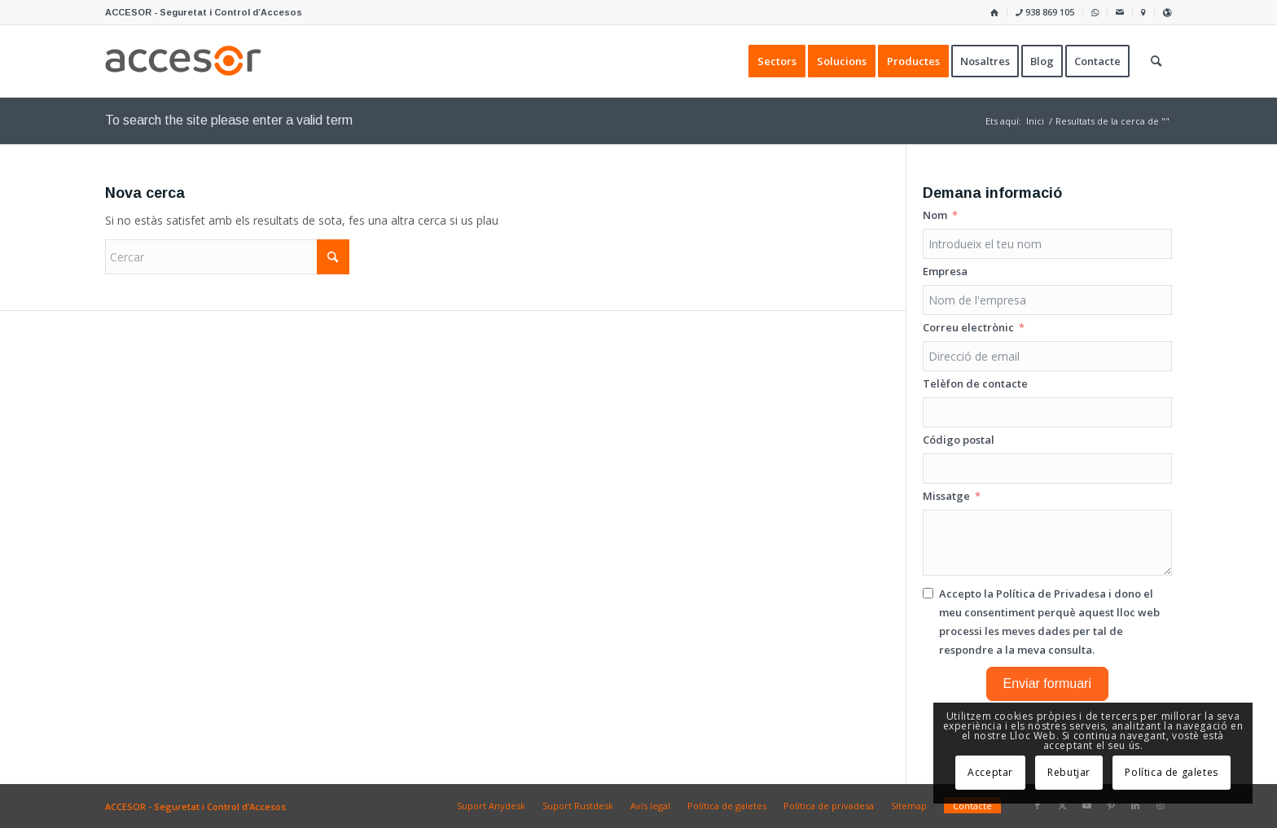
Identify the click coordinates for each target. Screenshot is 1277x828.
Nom (935, 215)
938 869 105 (1045, 12)
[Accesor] (183, 61)
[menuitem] (994, 12)
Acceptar (990, 772)
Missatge (946, 495)
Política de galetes (1171, 772)
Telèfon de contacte (975, 383)
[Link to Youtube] (1086, 805)
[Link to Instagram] (1160, 805)
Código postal (958, 439)
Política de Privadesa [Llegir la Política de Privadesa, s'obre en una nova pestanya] (1051, 593)
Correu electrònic (968, 327)
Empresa (945, 271)
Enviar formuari (1047, 683)
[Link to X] (1062, 805)
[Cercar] (227, 256)
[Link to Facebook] (1037, 805)
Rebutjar (1068, 772)
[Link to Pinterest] (1111, 805)
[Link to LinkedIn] (1135, 805)
